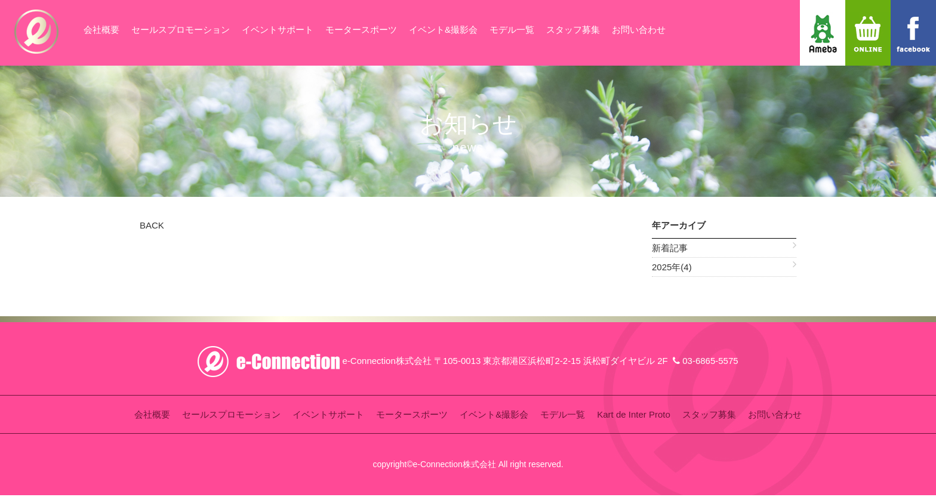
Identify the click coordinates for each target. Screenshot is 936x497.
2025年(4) (672, 267)
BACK (152, 225)
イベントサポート (277, 29)
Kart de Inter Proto (633, 414)
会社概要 (101, 29)
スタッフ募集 (573, 29)
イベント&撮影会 (443, 29)
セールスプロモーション (180, 29)
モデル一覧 (511, 29)
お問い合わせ (639, 29)
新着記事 (670, 248)
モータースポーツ (361, 29)
